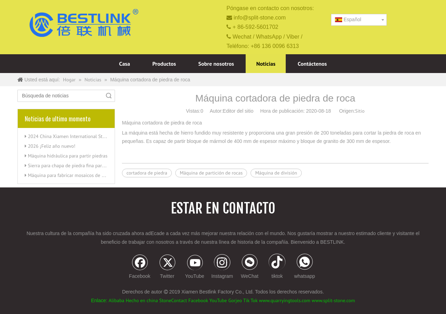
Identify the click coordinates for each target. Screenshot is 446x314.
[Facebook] (140, 267)
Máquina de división (276, 173)
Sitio (359, 111)
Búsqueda (109, 96)
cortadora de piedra (146, 173)
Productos (164, 63)
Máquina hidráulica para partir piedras (67, 156)
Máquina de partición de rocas (211, 173)
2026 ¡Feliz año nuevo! (52, 146)
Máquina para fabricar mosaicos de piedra (71, 175)
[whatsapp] (304, 267)
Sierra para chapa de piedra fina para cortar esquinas (82, 165)
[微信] (249, 267)
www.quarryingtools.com (284, 300)
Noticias (265, 63)
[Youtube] (195, 267)
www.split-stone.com (333, 300)
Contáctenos (312, 63)
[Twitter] (167, 267)
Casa (124, 63)
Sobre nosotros (216, 63)
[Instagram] (222, 267)
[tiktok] (277, 267)
